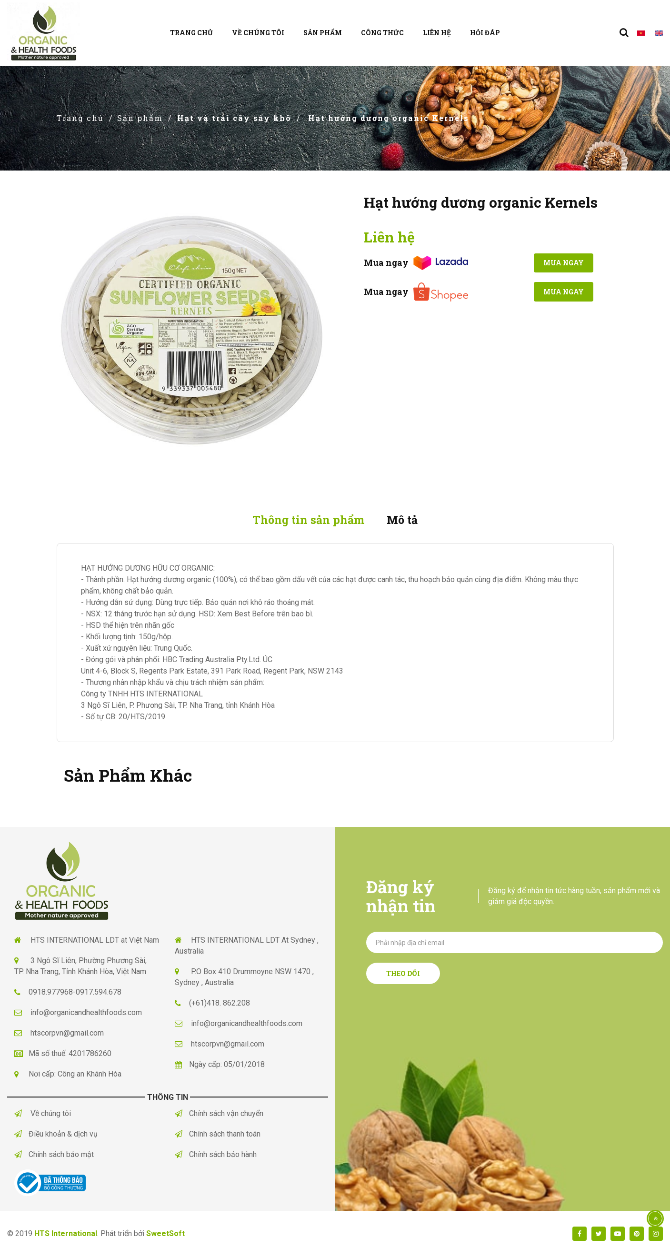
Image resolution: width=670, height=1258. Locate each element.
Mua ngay (560, 263)
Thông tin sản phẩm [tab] (306, 520)
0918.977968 (51, 993)
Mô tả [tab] (406, 520)
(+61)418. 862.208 (219, 1004)
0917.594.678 (98, 993)
